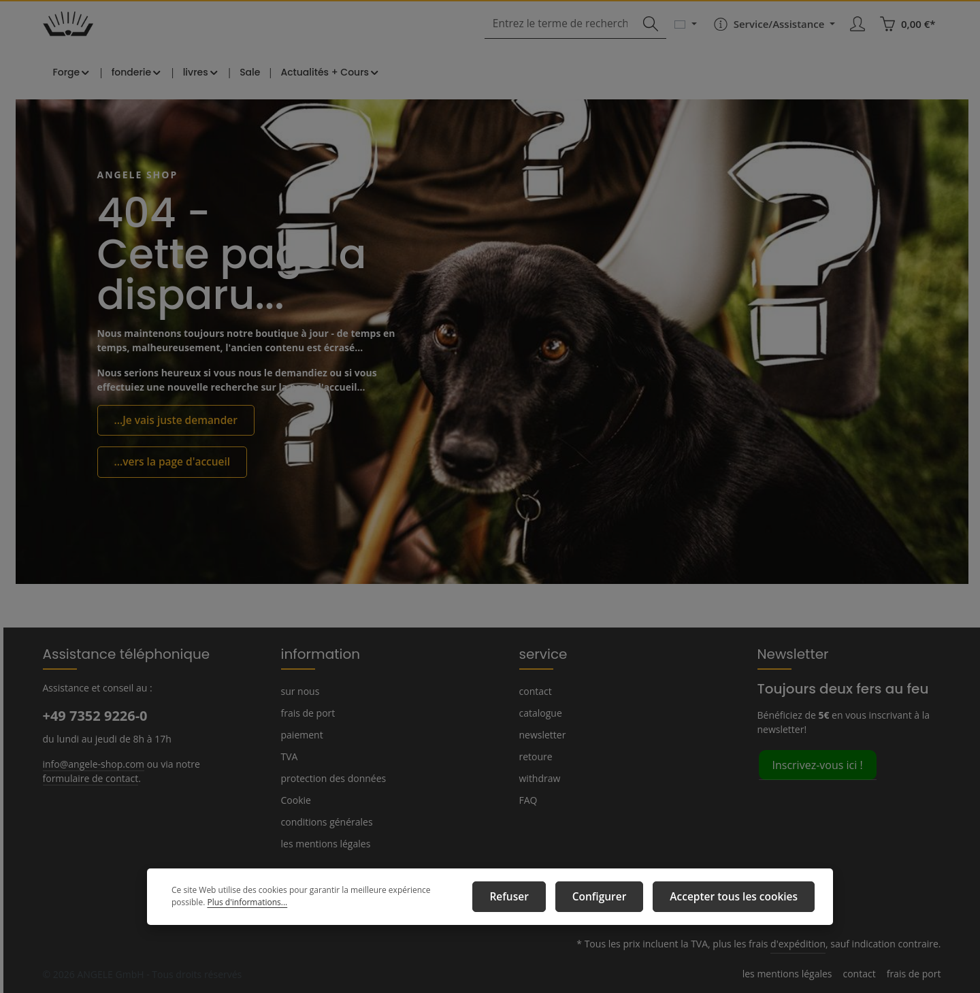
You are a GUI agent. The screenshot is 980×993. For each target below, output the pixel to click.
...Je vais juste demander (170, 437)
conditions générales (324, 821)
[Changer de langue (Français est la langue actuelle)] (684, 35)
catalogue (540, 712)
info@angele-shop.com (92, 763)
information (314, 653)
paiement (301, 734)
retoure (534, 756)
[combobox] (566, 35)
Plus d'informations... (209, 906)
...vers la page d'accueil (167, 477)
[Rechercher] (649, 35)
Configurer (618, 899)
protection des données (330, 777)
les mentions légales (324, 843)
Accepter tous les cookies (741, 899)
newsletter (541, 734)
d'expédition (807, 944)
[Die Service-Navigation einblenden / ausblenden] (772, 35)
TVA (290, 756)
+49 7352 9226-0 (94, 715)
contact (534, 690)
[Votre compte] (858, 35)
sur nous (299, 690)
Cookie (296, 799)
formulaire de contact (87, 777)
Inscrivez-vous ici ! (817, 764)
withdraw (538, 777)
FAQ (528, 799)
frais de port (306, 712)
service (540, 653)
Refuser (537, 899)
